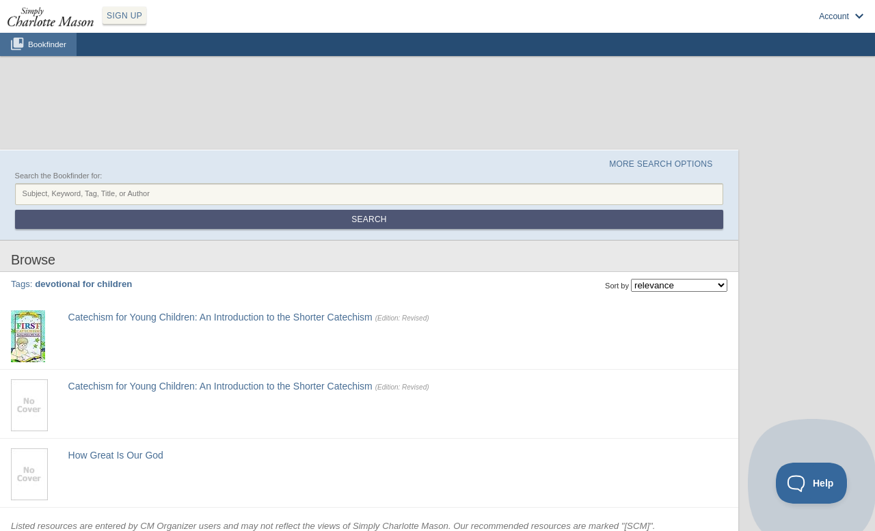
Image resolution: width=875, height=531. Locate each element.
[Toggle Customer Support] (812, 483)
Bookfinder (47, 44)
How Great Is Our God (115, 455)
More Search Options (660, 164)
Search (368, 219)
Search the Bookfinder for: (59, 176)
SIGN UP (124, 16)
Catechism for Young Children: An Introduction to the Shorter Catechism (220, 317)
